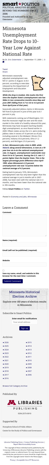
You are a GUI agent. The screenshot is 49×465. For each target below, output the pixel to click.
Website (6, 260)
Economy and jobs (18, 196)
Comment (7, 212)
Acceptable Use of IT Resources (28, 460)
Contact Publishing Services (34, 442)
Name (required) (10, 240)
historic (6, 147)
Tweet (5, 69)
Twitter (27, 189)
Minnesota (32, 196)
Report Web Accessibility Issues (24, 444)
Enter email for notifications (24, 320)
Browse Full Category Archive (15, 386)
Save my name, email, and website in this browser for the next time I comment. (21, 274)
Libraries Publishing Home (13, 442)
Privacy (12, 460)
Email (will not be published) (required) (20, 250)
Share (5, 72)
